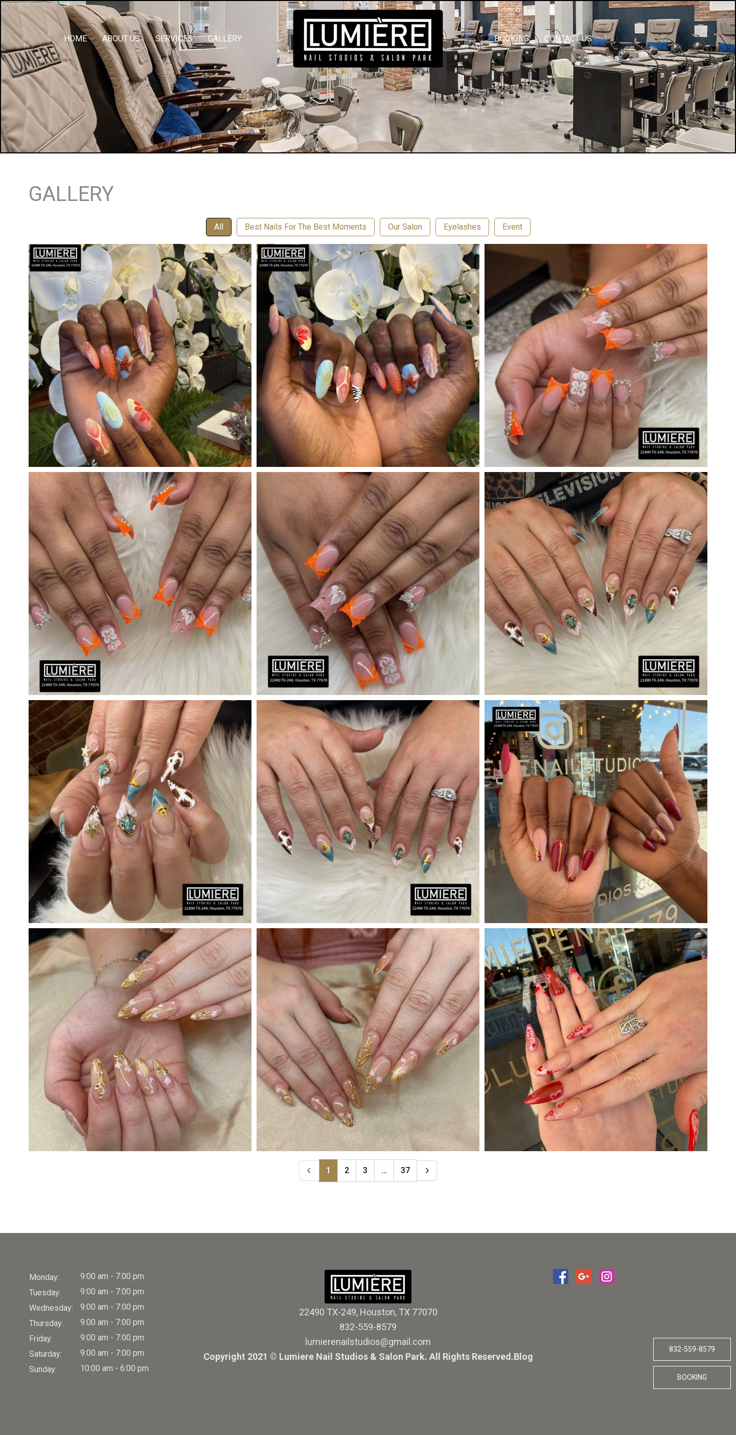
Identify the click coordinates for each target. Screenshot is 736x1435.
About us (121, 38)
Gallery (225, 38)
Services (174, 38)
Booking (511, 38)
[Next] (427, 1170)
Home (75, 38)
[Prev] (309, 1170)
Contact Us (568, 38)
